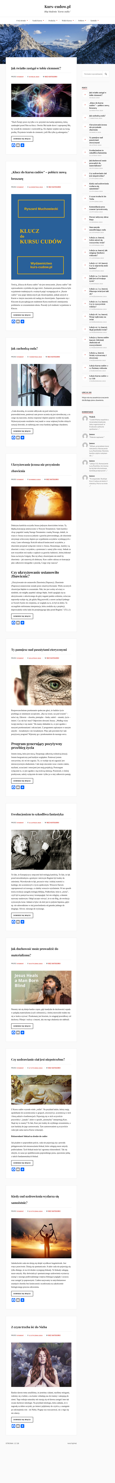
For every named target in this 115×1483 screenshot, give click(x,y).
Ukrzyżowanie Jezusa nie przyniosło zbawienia (39, 473)
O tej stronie (21, 20)
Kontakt (94, 20)
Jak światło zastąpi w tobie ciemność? (40, 70)
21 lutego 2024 (36, 842)
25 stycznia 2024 (36, 1243)
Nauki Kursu (37, 20)
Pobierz (81, 20)
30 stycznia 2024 (36, 989)
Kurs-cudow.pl (57, 6)
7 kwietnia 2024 (36, 363)
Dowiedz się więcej (22, 145)
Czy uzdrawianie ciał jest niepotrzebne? (39, 1087)
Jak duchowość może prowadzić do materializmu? (34, 973)
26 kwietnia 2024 (37, 193)
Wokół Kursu (67, 20)
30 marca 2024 (36, 486)
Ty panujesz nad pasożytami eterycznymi (38, 658)
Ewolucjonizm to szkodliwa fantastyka (35, 829)
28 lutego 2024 (36, 671)
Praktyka (52, 20)
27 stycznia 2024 (36, 1100)
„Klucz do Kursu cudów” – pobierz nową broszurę (41, 180)
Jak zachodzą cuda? (33, 354)
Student (20, 83)
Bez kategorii (53, 83)
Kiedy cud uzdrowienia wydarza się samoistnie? (39, 1230)
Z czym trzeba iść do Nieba (41, 1358)
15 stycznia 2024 (36, 1367)
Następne (72, 1476)
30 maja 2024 (35, 83)
